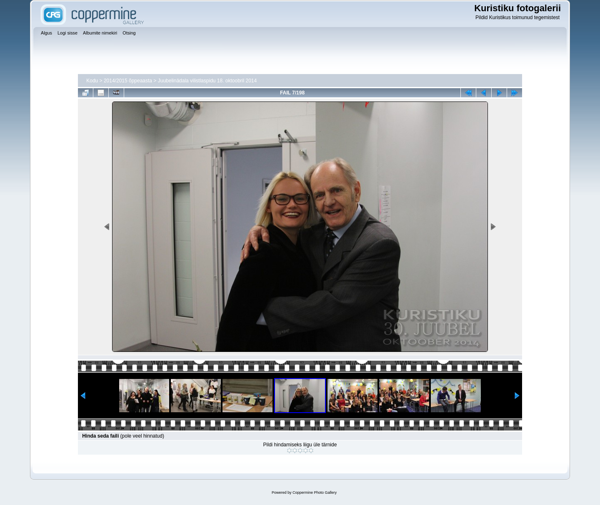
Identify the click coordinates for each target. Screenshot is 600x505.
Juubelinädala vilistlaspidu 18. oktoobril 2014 (207, 81)
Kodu (92, 81)
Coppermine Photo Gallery (314, 492)
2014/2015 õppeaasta (128, 81)
